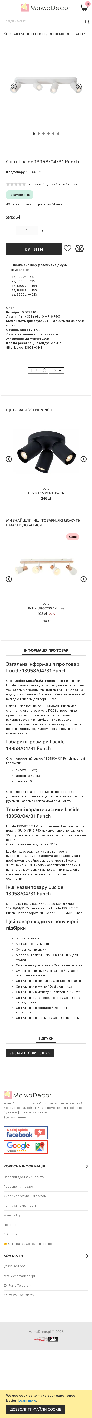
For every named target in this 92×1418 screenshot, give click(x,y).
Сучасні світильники (31, 949)
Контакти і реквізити (19, 1295)
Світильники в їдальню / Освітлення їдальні (48, 1018)
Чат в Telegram (17, 1285)
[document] (46, 1404)
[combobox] (46, 21)
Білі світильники (28, 938)
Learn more (27, 1400)
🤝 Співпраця (14, 1244)
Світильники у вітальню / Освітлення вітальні (49, 965)
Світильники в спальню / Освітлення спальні (49, 981)
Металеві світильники (32, 944)
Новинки (10, 1225)
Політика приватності (20, 1205)
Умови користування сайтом (25, 1196)
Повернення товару (19, 1186)
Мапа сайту (12, 1215)
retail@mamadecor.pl (19, 1276)
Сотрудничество (39, 1244)
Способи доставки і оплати (24, 1177)
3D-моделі (12, 1234)
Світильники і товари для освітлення (41, 34)
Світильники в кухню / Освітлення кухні (45, 986)
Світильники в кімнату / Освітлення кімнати (48, 992)
